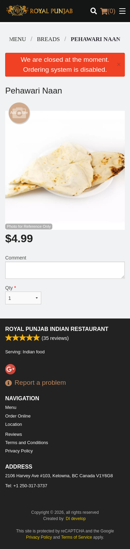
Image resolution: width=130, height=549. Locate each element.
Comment (65, 267)
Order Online (18, 416)
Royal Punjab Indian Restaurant (57, 329)
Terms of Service (76, 537)
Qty (23, 294)
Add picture (19, 112)
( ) (107, 11)
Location (13, 424)
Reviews (13, 434)
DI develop (76, 518)
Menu (10, 407)
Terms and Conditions (26, 442)
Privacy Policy (19, 450)
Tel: (26, 485)
